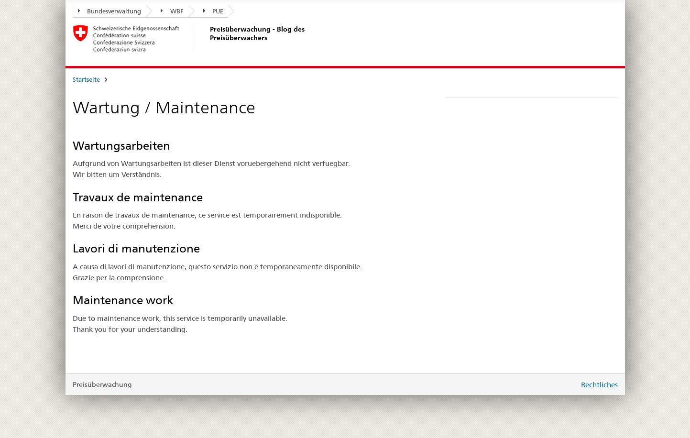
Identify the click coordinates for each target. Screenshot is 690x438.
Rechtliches (599, 384)
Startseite (86, 79)
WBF (172, 11)
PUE (213, 11)
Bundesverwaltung (110, 11)
